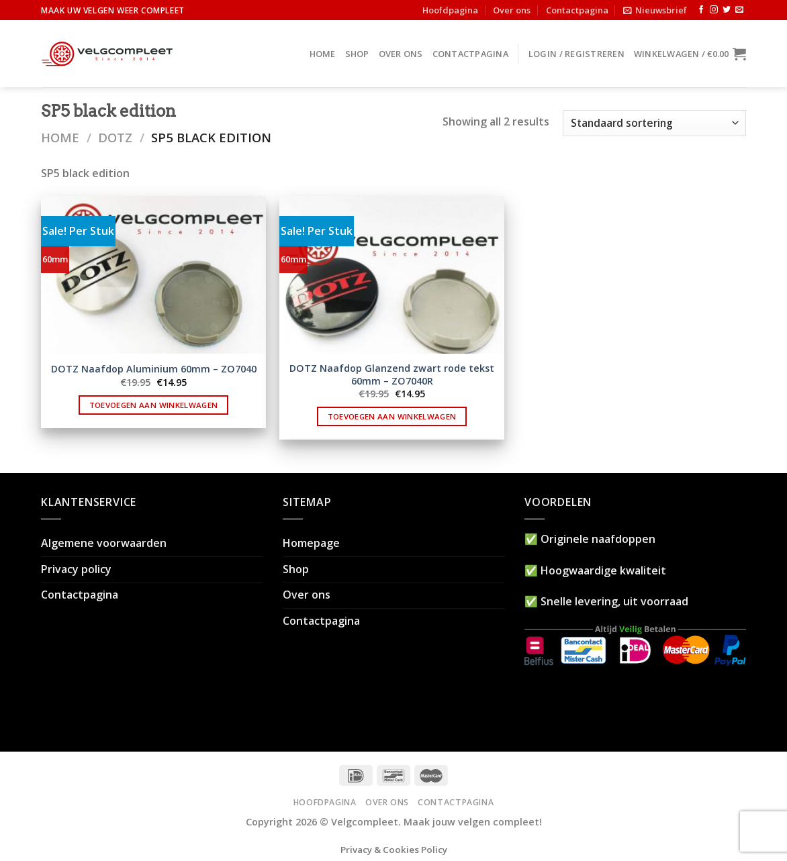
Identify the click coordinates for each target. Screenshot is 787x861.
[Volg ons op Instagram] (714, 10)
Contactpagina (577, 10)
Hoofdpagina (450, 10)
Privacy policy (76, 569)
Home (323, 54)
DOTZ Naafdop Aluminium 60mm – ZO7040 (154, 369)
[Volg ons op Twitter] (727, 10)
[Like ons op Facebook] (701, 10)
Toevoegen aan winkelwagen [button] (153, 405)
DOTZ (115, 137)
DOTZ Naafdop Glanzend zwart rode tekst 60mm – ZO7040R (391, 374)
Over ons (511, 10)
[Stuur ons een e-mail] (739, 10)
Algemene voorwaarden (104, 543)
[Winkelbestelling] (654, 123)
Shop (357, 54)
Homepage (311, 543)
